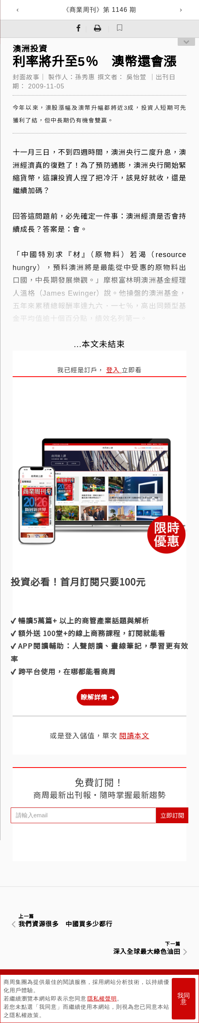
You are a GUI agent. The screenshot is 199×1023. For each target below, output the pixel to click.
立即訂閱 (172, 815)
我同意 (183, 998)
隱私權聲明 (102, 998)
